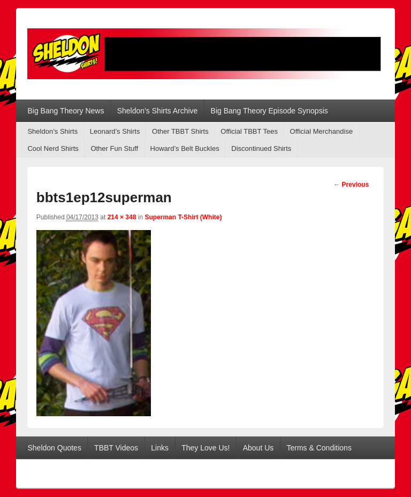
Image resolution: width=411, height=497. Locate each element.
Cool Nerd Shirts (52, 148)
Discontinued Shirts (261, 148)
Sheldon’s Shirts (52, 131)
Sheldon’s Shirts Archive (157, 110)
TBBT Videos (116, 448)
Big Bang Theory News (65, 110)
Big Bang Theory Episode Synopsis (269, 110)
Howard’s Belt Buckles (184, 148)
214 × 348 (122, 217)
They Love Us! (205, 448)
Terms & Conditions (319, 448)
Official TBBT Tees (249, 131)
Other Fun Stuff (114, 148)
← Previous (351, 184)
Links (160, 448)
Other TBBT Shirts (180, 131)
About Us (258, 448)
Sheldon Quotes (54, 448)
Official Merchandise (321, 131)
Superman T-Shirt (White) (183, 217)
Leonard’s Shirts (115, 131)
